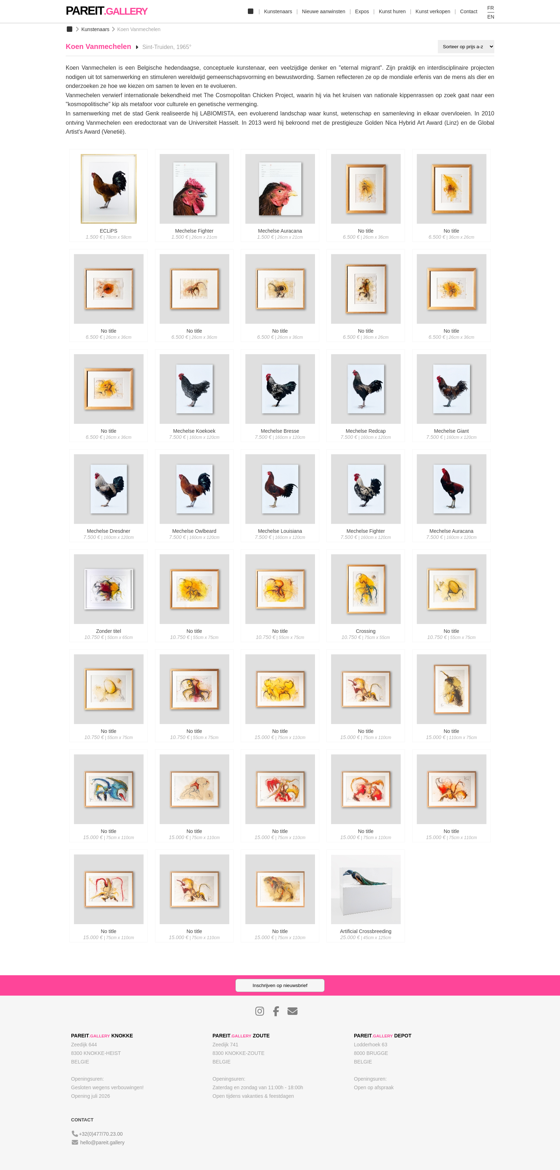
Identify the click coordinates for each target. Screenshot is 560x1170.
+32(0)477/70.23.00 (101, 1134)
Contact (468, 11)
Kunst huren (392, 11)
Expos (362, 11)
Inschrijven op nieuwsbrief (279, 985)
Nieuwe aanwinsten (323, 11)
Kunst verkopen (433, 11)
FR (491, 8)
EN (491, 17)
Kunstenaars (278, 11)
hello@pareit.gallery (102, 1142)
